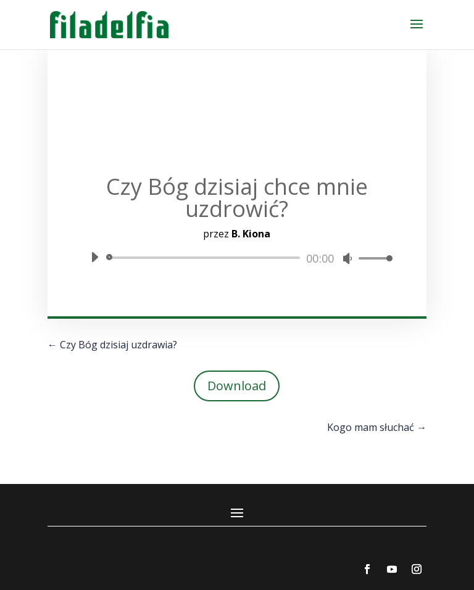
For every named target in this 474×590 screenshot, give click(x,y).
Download (236, 385)
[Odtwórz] (94, 257)
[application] (237, 258)
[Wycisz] (347, 258)
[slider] (205, 257)
